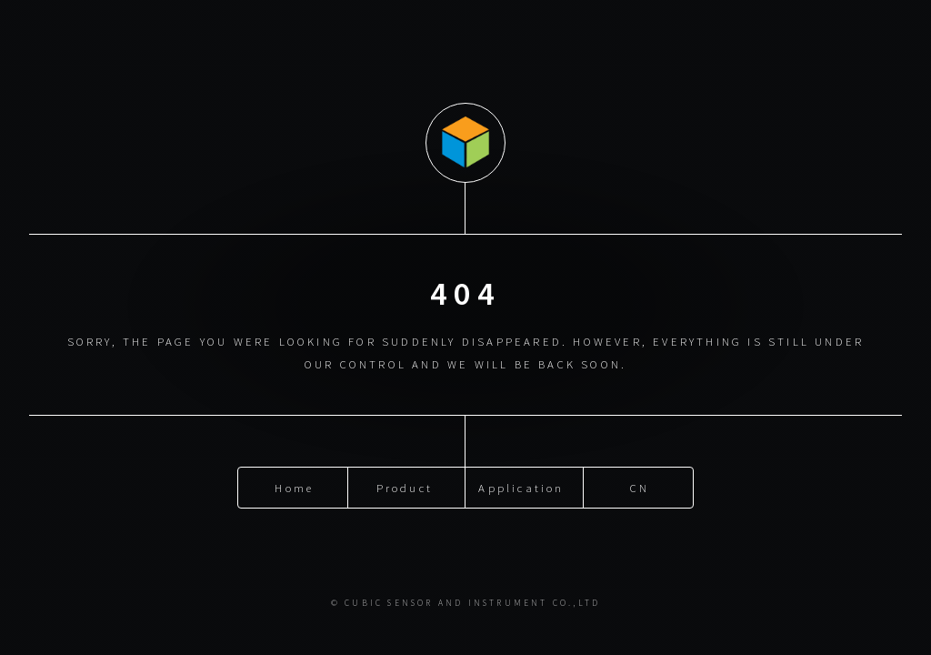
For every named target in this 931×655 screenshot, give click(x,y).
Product (404, 486)
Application (521, 486)
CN (639, 486)
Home (294, 486)
